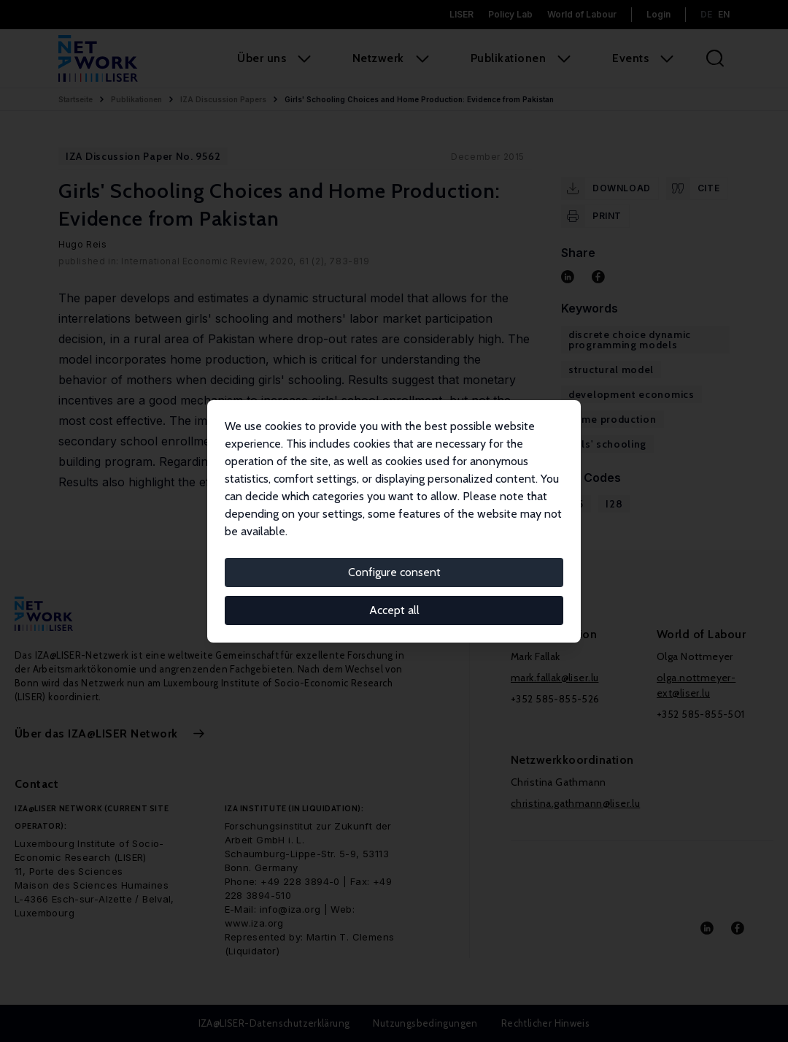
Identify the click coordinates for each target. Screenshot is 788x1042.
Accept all (394, 610)
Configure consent (394, 572)
